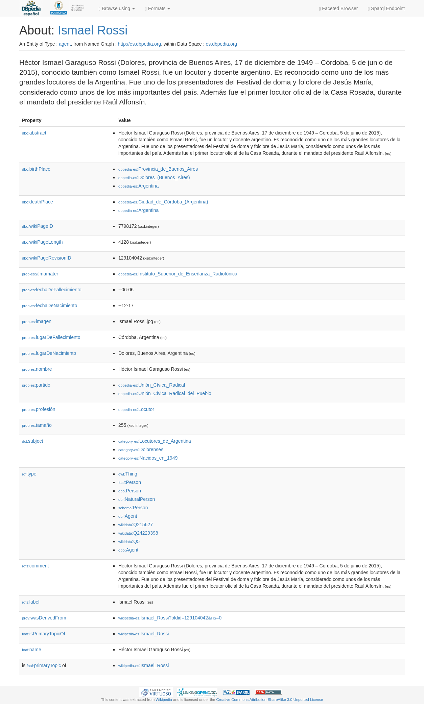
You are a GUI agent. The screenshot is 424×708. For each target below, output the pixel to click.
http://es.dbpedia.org (139, 44)
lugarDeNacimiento (49, 353)
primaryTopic (44, 665)
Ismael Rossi (92, 30)
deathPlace (37, 201)
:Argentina (138, 186)
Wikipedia (164, 700)
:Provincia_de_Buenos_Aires (158, 169)
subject (32, 441)
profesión (38, 409)
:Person (129, 482)
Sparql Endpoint (386, 8)
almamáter (40, 273)
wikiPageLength (42, 242)
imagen (36, 321)
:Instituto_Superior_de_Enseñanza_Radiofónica (177, 273)
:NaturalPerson (136, 499)
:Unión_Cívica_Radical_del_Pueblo (164, 393)
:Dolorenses (140, 449)
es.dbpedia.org (221, 44)
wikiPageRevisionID (46, 258)
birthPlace (36, 169)
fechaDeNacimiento (49, 305)
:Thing (127, 474)
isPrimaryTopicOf (43, 633)
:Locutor (136, 409)
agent (65, 44)
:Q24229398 (138, 533)
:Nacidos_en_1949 (148, 458)
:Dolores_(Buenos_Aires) (154, 177)
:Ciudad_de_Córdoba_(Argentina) (163, 201)
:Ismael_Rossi (143, 633)
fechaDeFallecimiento (51, 289)
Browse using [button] (117, 8)
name (31, 649)
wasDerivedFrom (44, 617)
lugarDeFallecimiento (51, 337)
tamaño (37, 425)
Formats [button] (157, 8)
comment (35, 565)
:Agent (127, 516)
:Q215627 (135, 524)
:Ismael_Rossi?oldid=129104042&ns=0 (169, 617)
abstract (34, 133)
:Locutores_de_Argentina (154, 441)
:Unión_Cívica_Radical (151, 385)
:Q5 (129, 541)
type (29, 474)
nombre (37, 369)
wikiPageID (37, 226)
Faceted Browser (338, 8)
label (30, 602)
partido (36, 385)
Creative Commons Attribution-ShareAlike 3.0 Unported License (269, 700)
